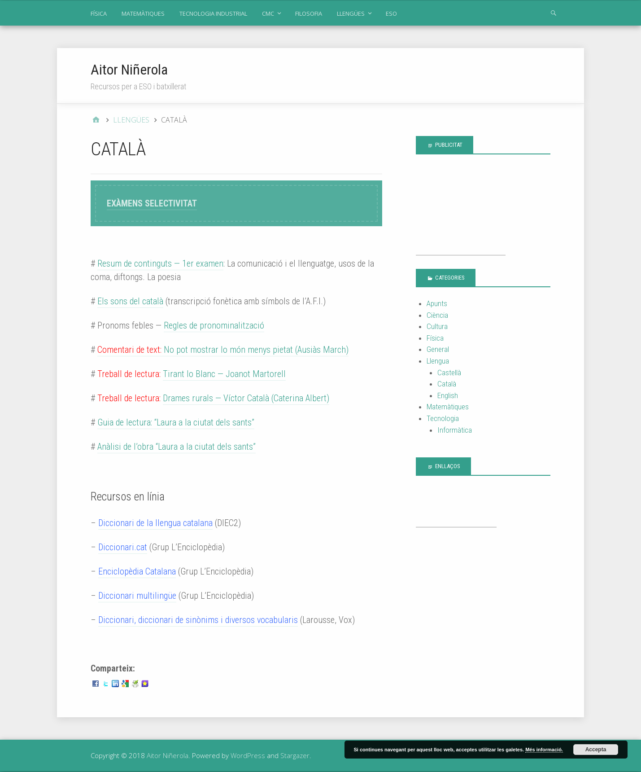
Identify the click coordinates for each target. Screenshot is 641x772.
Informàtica (454, 429)
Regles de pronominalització (214, 325)
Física (435, 337)
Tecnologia (443, 418)
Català (446, 383)
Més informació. (544, 749)
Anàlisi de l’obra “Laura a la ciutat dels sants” (176, 446)
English (447, 395)
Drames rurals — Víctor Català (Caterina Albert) (246, 398)
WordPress (248, 755)
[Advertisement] (461, 210)
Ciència (437, 315)
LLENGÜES (351, 13)
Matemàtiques (448, 406)
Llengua (438, 360)
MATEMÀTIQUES (143, 13)
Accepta (595, 749)
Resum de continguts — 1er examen (160, 263)
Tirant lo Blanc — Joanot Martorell (224, 373)
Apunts (437, 303)
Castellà (449, 372)
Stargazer (295, 755)
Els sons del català (130, 301)
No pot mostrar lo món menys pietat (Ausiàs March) (223, 349)
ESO (391, 13)
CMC (268, 13)
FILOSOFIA (308, 13)
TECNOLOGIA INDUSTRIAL (213, 13)
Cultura (437, 326)
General (438, 349)
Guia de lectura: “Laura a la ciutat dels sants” (175, 422)
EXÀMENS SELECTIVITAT (152, 203)
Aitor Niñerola (129, 69)
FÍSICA (99, 13)
